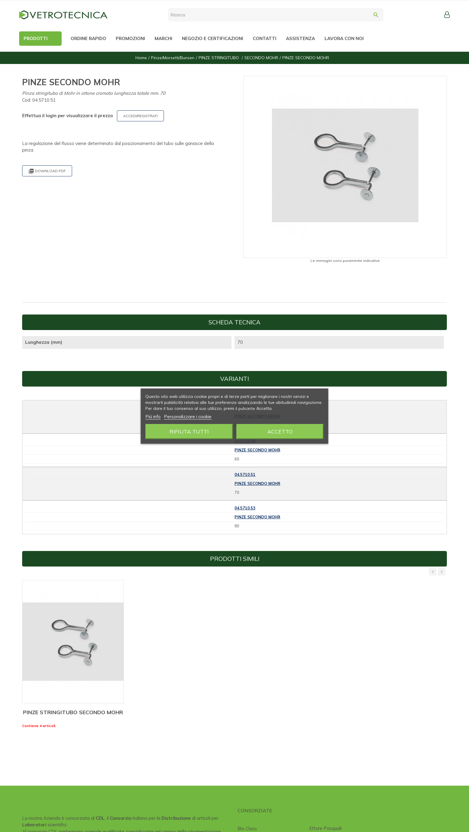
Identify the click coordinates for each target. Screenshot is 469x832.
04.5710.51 (244, 474)
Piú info (153, 416)
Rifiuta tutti (189, 431)
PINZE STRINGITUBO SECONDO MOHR (73, 712)
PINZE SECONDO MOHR (257, 450)
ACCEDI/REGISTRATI (140, 116)
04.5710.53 (244, 508)
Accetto (280, 431)
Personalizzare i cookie (187, 416)
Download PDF (47, 171)
